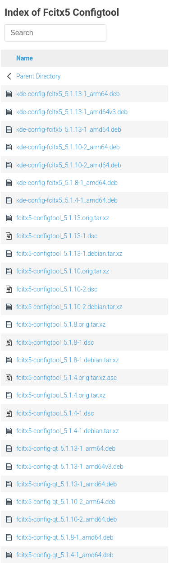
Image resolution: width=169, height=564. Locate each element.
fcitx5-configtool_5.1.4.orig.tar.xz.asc (66, 377)
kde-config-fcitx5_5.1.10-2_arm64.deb (68, 147)
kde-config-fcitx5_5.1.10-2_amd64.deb (68, 165)
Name (24, 58)
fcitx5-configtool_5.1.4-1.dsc (55, 413)
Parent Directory (38, 76)
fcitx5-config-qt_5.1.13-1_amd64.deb (66, 484)
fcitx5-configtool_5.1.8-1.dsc (55, 342)
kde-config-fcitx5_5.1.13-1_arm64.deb (68, 93)
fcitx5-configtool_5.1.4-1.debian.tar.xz (67, 431)
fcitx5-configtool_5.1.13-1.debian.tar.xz (69, 253)
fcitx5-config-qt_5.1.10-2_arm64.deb (65, 501)
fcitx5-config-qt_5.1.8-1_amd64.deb (64, 537)
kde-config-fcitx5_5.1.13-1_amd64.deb (68, 129)
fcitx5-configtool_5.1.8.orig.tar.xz (60, 324)
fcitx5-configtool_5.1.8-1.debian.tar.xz (67, 360)
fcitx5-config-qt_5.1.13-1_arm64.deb (65, 448)
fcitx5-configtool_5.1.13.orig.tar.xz (62, 218)
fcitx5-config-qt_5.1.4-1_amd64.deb (64, 555)
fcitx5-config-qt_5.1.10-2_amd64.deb (66, 519)
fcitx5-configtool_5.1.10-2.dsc (56, 289)
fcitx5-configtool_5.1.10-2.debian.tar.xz (69, 306)
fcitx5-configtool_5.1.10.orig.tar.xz (62, 271)
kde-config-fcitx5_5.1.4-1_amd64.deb (67, 200)
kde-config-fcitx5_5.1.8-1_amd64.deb (67, 182)
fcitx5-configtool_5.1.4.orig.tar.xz (60, 395)
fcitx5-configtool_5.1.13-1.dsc (56, 236)
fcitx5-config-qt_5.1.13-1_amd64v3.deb (69, 466)
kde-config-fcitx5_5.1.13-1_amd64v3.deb (72, 112)
